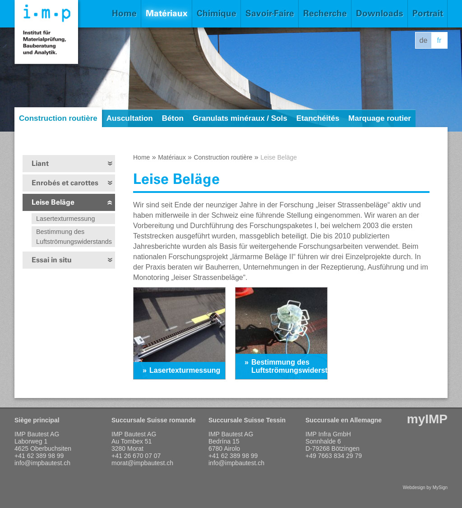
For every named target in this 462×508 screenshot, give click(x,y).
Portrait (427, 13)
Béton (173, 118)
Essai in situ (52, 260)
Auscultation (129, 118)
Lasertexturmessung (65, 218)
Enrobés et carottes (65, 182)
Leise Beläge (53, 202)
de (424, 40)
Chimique (216, 13)
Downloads (379, 13)
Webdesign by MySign (425, 487)
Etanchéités (317, 118)
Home (124, 13)
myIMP (427, 419)
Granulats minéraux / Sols (240, 118)
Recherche (325, 13)
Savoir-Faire (269, 13)
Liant (40, 163)
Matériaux (167, 13)
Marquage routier (379, 118)
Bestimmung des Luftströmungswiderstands (74, 236)
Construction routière (58, 118)
